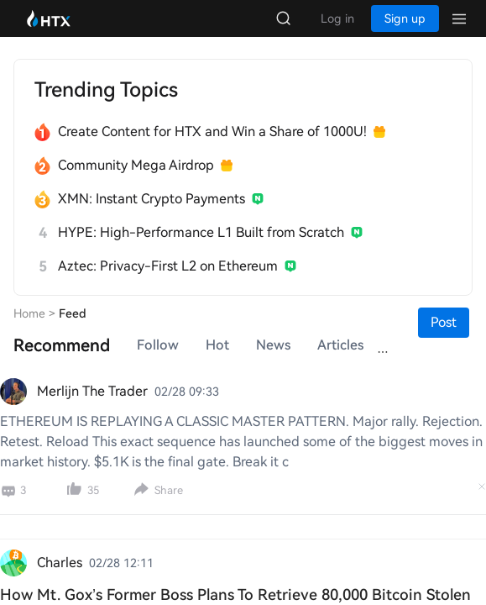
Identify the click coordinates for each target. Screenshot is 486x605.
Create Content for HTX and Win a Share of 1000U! (212, 131)
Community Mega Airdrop (136, 165)
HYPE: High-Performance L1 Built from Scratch (201, 232)
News (273, 345)
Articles (340, 345)
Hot (217, 345)
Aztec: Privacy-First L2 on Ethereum (168, 266)
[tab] (61, 345)
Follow (158, 345)
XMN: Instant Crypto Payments (151, 199)
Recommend (61, 345)
